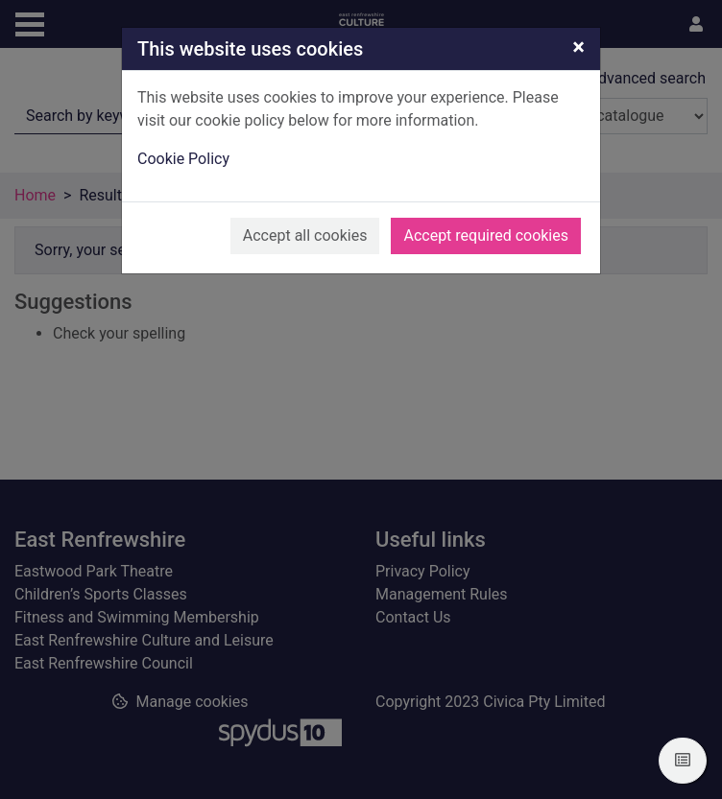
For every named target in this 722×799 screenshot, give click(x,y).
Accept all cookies (305, 235)
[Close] (578, 47)
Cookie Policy (183, 159)
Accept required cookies (485, 235)
